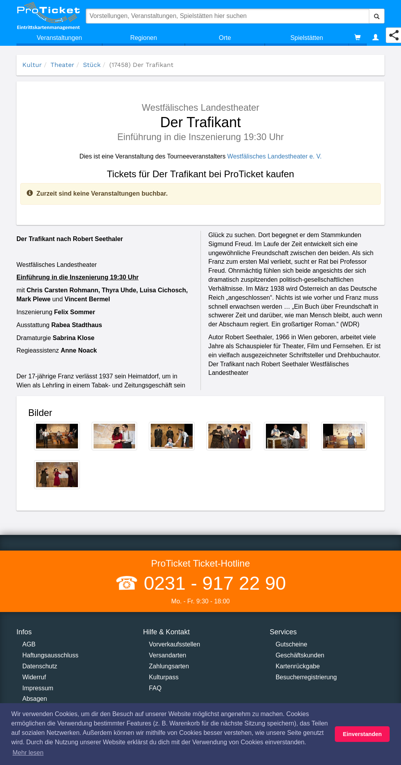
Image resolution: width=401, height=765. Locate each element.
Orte (225, 37)
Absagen (34, 698)
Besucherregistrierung (306, 677)
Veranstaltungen (59, 37)
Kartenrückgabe (298, 666)
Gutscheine (291, 644)
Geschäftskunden (300, 655)
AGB (29, 644)
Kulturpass (164, 677)
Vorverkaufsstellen (174, 644)
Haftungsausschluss (50, 655)
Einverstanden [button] (362, 734)
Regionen (143, 37)
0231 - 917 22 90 (212, 583)
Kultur (32, 64)
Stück (92, 64)
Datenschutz (39, 666)
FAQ (155, 688)
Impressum (37, 688)
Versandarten (167, 655)
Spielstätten (306, 37)
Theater (62, 64)
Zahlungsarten (169, 666)
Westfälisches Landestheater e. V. (274, 156)
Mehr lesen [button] (28, 752)
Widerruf (34, 677)
